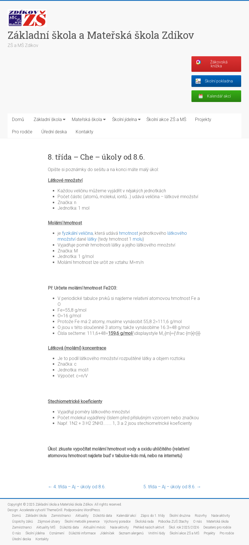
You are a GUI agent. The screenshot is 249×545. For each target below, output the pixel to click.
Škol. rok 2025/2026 (184, 527)
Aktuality (82, 516)
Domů (18, 119)
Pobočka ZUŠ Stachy (173, 521)
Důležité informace (82, 533)
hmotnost (128, 233)
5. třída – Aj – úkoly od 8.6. (172, 486)
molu (138, 239)
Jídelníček (107, 533)
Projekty (203, 119)
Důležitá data (102, 516)
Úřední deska (54, 131)
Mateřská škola (87, 119)
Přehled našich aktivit (148, 527)
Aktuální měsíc (94, 527)
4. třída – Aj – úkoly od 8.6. (77, 486)
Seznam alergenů (131, 533)
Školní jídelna (124, 119)
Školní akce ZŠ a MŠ (166, 119)
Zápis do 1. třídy (153, 516)
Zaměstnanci (61, 516)
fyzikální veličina (77, 233)
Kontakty (84, 131)
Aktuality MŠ (45, 527)
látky (92, 239)
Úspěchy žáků (22, 521)
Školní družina (179, 516)
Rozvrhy (201, 516)
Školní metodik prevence (82, 521)
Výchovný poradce (117, 521)
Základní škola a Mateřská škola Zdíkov (101, 35)
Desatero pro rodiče (217, 527)
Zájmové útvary (48, 521)
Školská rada (144, 521)
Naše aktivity (220, 516)
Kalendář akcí (126, 516)
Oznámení (56, 533)
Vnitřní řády (156, 533)
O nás (197, 521)
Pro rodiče (22, 131)
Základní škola (48, 119)
